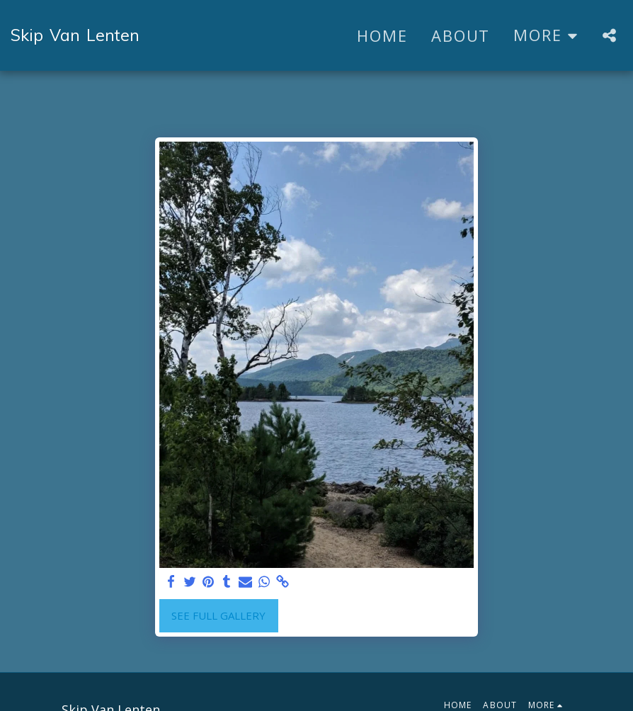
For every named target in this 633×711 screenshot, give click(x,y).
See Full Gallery (218, 615)
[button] (609, 35)
